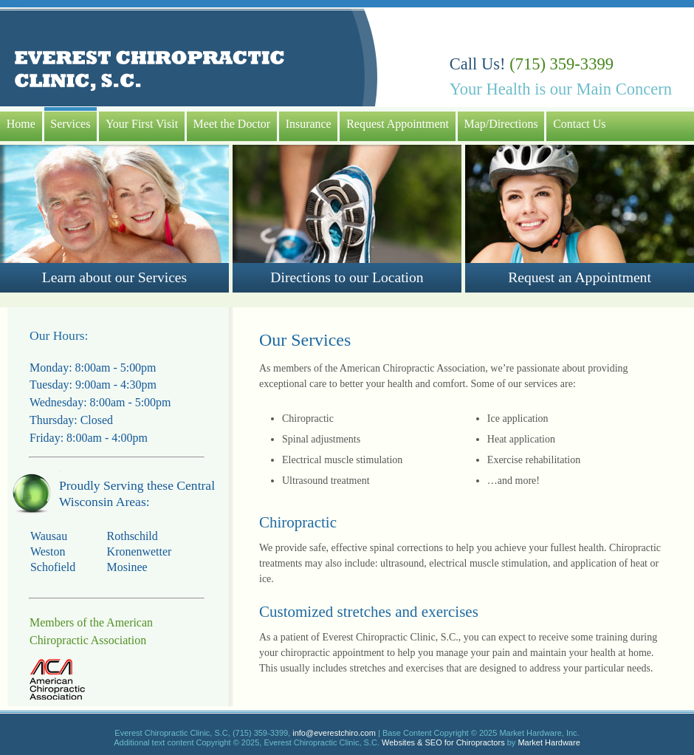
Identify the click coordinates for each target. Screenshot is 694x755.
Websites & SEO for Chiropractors (443, 742)
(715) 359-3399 (561, 64)
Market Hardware (549, 742)
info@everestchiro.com (334, 732)
